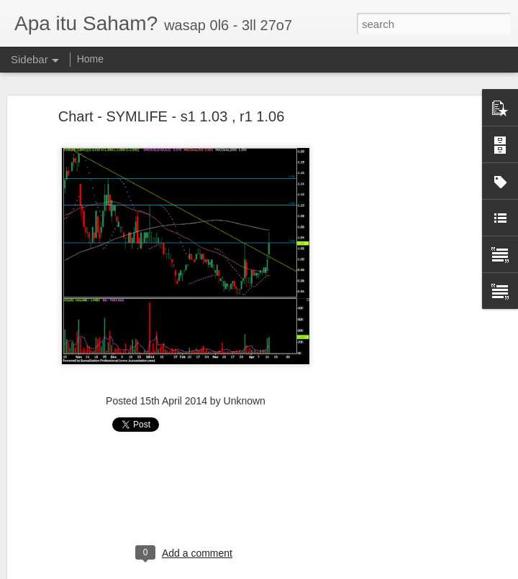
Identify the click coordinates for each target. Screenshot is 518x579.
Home (90, 59)
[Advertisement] (394, 341)
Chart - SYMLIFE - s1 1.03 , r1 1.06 (171, 116)
